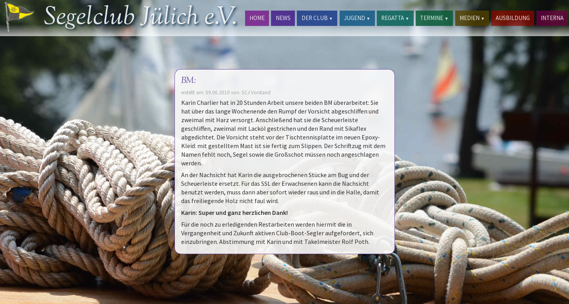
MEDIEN (472, 18)
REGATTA (395, 18)
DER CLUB (317, 18)
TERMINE (434, 18)
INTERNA (552, 18)
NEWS (283, 18)
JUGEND (357, 18)
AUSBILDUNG (513, 18)
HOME (257, 18)
